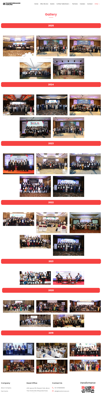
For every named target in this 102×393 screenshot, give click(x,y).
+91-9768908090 (59, 388)
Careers (82, 4)
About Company (6, 388)
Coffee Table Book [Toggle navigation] (62, 4)
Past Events (4, 391)
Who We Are (44, 4)
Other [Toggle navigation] (96, 4)
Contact (90, 4)
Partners (75, 4)
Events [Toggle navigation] (52, 4)
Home (36, 4)
